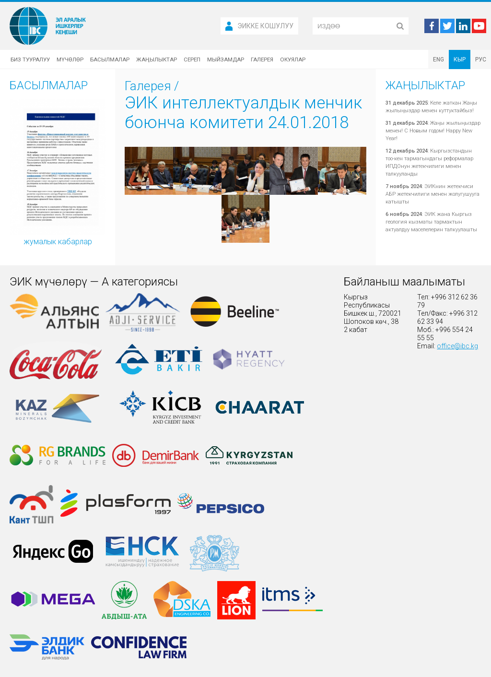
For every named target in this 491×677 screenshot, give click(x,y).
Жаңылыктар (156, 59)
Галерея (262, 59)
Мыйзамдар (225, 59)
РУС (480, 59)
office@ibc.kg (457, 346)
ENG (438, 59)
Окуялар (292, 59)
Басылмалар (109, 59)
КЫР (460, 59)
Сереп (192, 59)
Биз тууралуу (30, 59)
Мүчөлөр (70, 59)
